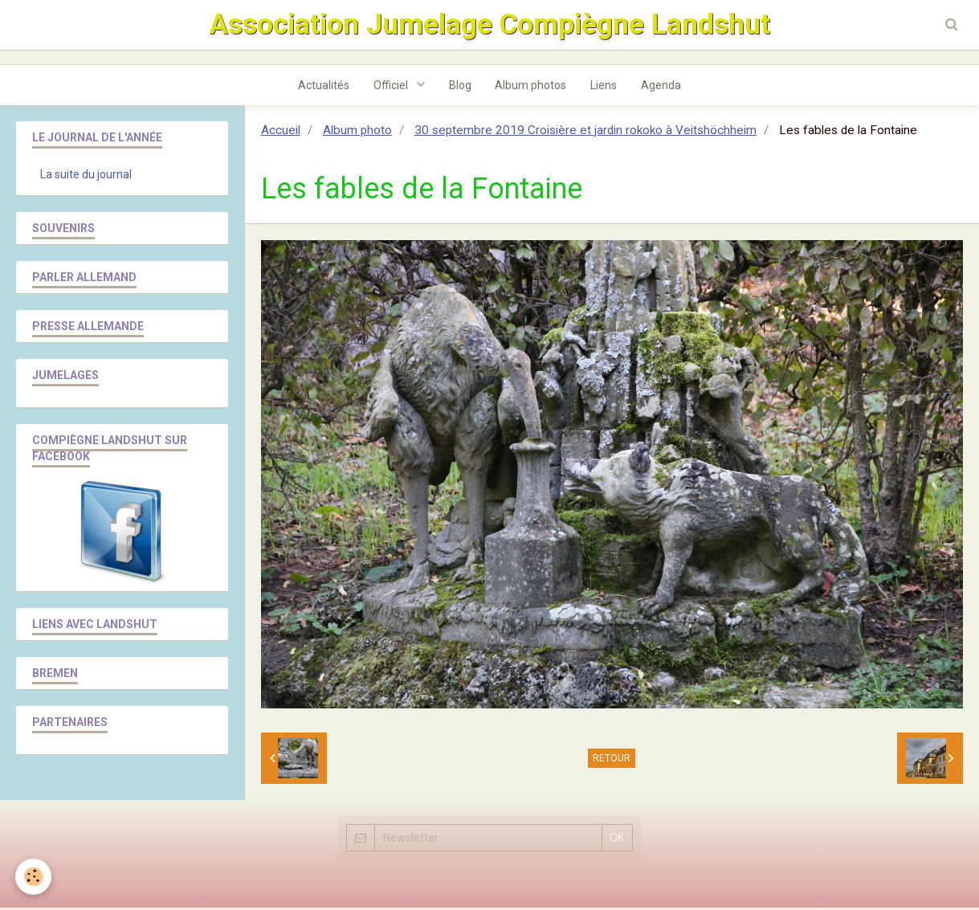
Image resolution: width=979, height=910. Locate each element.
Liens (604, 87)
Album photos (531, 87)
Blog (460, 87)
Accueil (280, 132)
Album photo (357, 132)
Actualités (323, 87)
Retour (611, 760)
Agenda (662, 87)
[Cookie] (34, 877)
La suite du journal (86, 176)
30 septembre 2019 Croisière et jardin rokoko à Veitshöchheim (585, 132)
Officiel (391, 87)
